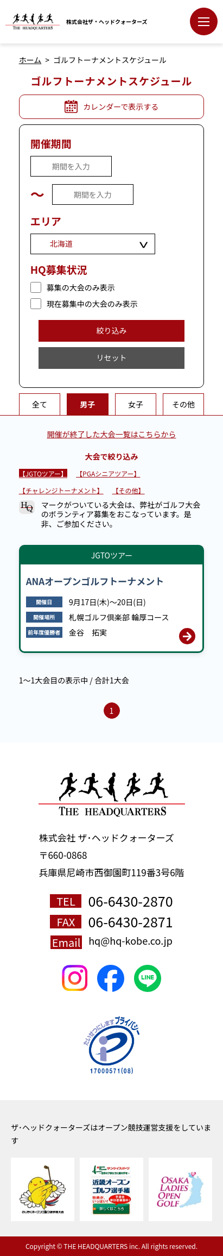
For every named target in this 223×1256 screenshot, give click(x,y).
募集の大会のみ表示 (81, 287)
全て (39, 404)
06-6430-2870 (130, 900)
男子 (87, 404)
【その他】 (128, 490)
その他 (183, 404)
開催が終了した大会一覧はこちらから (111, 434)
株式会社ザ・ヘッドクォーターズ (107, 21)
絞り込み (112, 330)
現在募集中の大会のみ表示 (92, 303)
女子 (135, 404)
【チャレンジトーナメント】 (61, 490)
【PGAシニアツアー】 (108, 473)
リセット (112, 357)
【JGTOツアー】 (43, 473)
